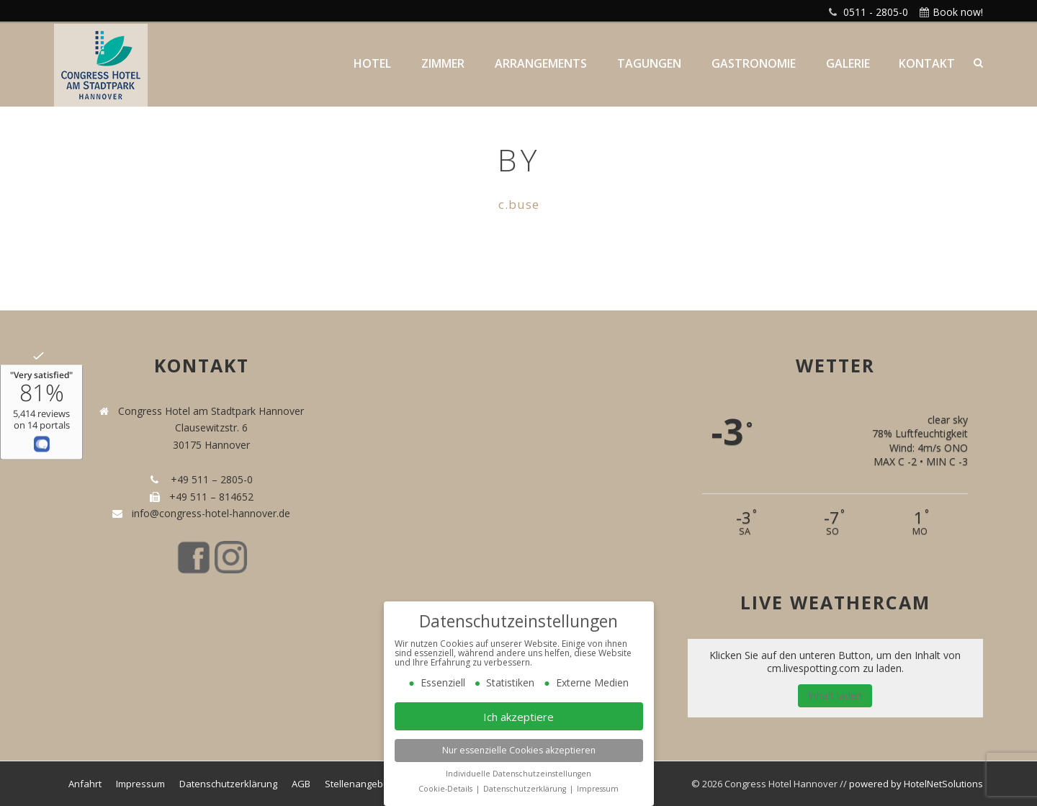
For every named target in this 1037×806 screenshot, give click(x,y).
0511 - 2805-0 (875, 12)
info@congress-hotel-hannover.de (208, 513)
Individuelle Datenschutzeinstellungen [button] (518, 774)
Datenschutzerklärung (228, 783)
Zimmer (442, 63)
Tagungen (649, 63)
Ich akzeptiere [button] (518, 716)
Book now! (958, 12)
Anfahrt (85, 783)
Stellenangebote (361, 783)
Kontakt (927, 63)
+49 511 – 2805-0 (209, 479)
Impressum (140, 783)
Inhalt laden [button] (835, 695)
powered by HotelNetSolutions (916, 783)
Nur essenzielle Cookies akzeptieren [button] (519, 750)
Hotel (372, 63)
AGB (301, 783)
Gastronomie (753, 63)
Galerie (848, 63)
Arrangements (541, 63)
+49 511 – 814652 (209, 496)
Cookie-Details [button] (446, 789)
